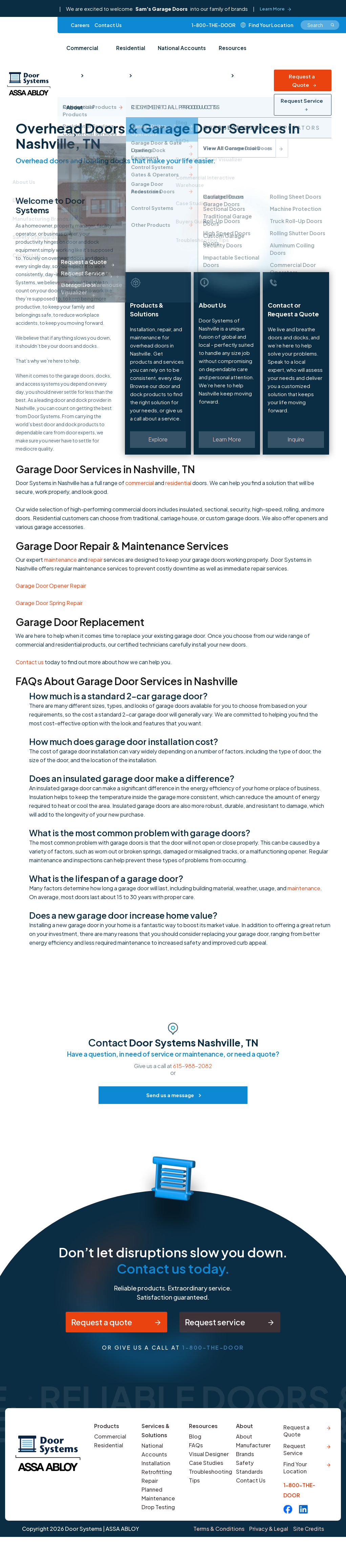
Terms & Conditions (215, 1536)
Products (107, 1429)
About (244, 1429)
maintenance (60, 559)
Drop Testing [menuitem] (158, 1510)
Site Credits (308, 1536)
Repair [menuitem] (150, 1484)
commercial (139, 482)
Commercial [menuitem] (81, 51)
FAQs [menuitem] (196, 1448)
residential (178, 482)
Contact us (30, 662)
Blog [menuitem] (195, 1439)
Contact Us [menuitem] (108, 26)
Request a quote (97, 1323)
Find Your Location (295, 1474)
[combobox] (320, 26)
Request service (218, 1323)
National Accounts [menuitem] (177, 51)
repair (95, 559)
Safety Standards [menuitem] (249, 1470)
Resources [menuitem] (225, 51)
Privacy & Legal (267, 1536)
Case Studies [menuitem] (206, 1466)
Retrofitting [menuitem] (157, 1475)
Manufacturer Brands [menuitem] (253, 1453)
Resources (203, 1429)
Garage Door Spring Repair (49, 602)
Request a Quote (302, 56)
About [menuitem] (263, 51)
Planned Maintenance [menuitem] (158, 1497)
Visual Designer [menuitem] (209, 1457)
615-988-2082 (192, 1065)
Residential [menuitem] (127, 51)
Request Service (302, 77)
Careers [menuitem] (80, 26)
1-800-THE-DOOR (213, 26)
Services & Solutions (156, 1434)
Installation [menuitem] (156, 1466)
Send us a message (170, 1095)
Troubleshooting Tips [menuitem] (211, 1479)
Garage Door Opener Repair (51, 585)
